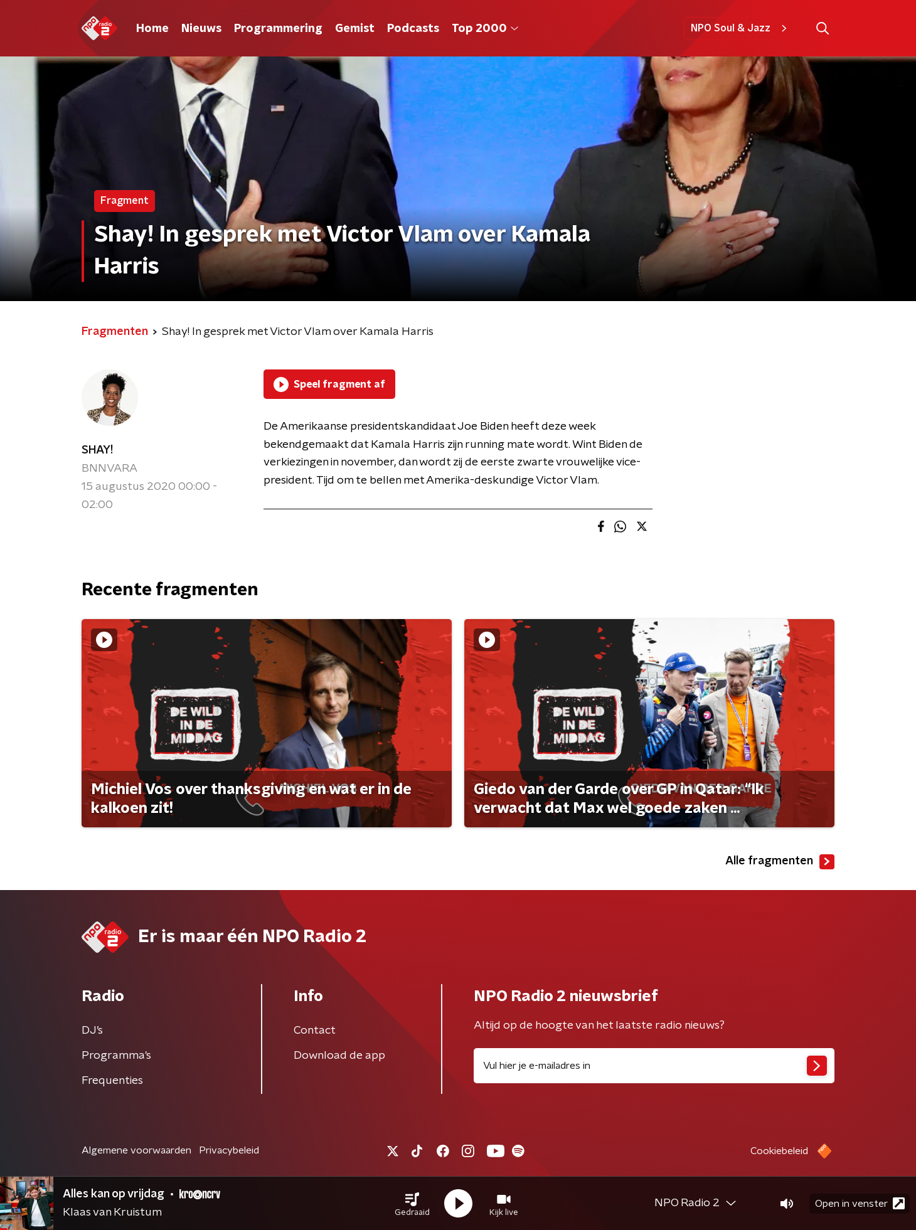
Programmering (278, 28)
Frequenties (112, 1080)
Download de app (339, 1055)
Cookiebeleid (779, 1151)
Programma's (116, 1055)
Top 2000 (485, 28)
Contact (315, 1030)
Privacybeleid (229, 1150)
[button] (412, 1204)
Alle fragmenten (779, 861)
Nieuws (201, 28)
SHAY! (97, 450)
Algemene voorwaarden (136, 1150)
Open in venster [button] (860, 1203)
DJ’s (92, 1030)
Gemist (355, 28)
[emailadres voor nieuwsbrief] (654, 1065)
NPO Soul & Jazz (741, 28)
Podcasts (413, 28)
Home (152, 28)
